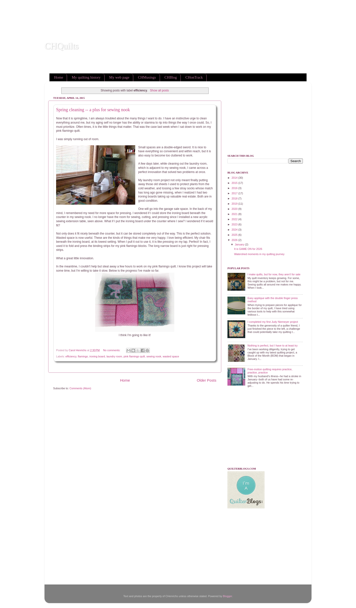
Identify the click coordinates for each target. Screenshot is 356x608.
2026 (235, 240)
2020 (235, 208)
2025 (235, 234)
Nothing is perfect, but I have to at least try (272, 345)
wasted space (171, 356)
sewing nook (153, 356)
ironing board (97, 356)
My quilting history (86, 77)
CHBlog (170, 77)
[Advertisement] (90, 11)
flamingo (83, 356)
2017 (235, 193)
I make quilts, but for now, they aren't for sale (273, 274)
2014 (235, 177)
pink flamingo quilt (134, 356)
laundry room (114, 356)
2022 (235, 219)
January (240, 244)
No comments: (112, 350)
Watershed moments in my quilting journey (259, 254)
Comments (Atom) (80, 388)
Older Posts (206, 380)
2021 (235, 214)
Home (58, 77)
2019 (235, 203)
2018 (235, 198)
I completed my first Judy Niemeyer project (272, 321)
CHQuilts (61, 46)
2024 (235, 229)
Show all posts (159, 90)
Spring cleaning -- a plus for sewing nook (93, 109)
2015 (235, 182)
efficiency (71, 356)
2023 (235, 224)
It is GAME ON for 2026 (248, 248)
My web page (119, 77)
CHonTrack (194, 77)
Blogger (227, 596)
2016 (235, 188)
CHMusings (147, 77)
